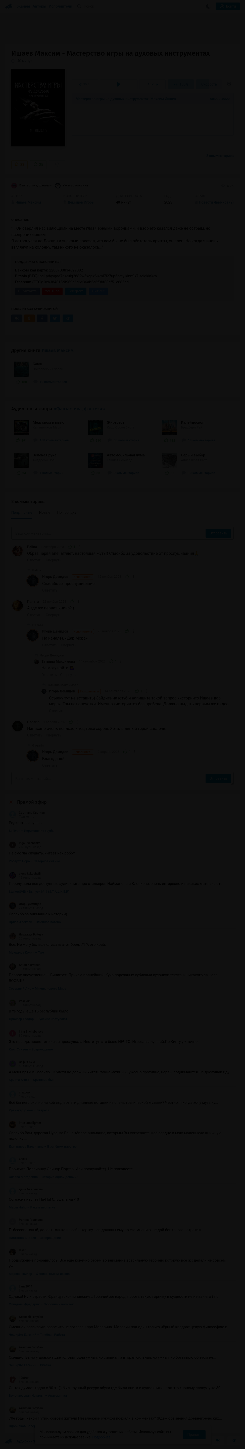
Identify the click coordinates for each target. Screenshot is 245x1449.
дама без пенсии (26, 1189)
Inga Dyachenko (24, 843)
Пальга (33, 601)
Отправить (218, 533)
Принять (194, 1435)
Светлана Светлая (27, 813)
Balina (32, 547)
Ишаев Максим (58, 350)
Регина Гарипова (26, 1220)
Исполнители (60, 6)
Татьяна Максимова (58, 661)
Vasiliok (19, 1001)
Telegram (75, 291)
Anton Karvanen (24, 965)
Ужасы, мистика (71, 185)
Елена (18, 1159)
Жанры (23, 6)
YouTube (52, 291)
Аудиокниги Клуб (25, 1441)
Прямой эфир (32, 802)
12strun (19, 1378)
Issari (17, 1250)
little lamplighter (25, 1123)
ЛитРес (98, 291)
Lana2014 (20, 1286)
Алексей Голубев (26, 1317)
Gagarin (33, 722)
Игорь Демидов (68, 576)
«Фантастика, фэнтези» (79, 409)
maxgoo (19, 1092)
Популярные (21, 513)
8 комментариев (220, 156)
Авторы (39, 6)
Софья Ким (22, 1062)
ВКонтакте (27, 291)
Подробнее (101, 1437)
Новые (44, 513)
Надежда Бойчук (26, 934)
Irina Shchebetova (26, 1032)
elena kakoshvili (25, 874)
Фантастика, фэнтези (31, 185)
